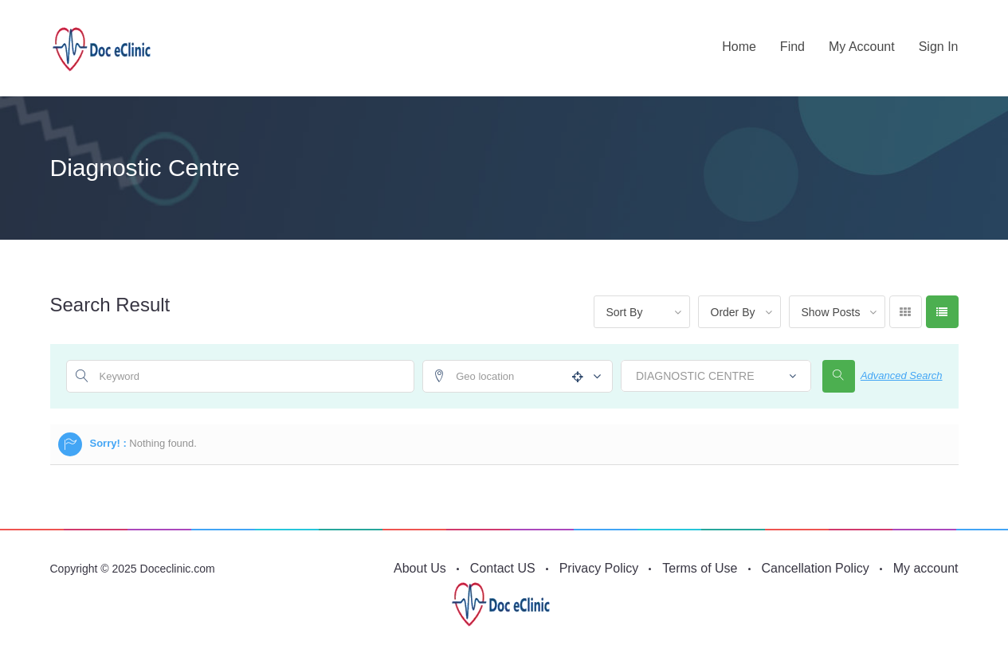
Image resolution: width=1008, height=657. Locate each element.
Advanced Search (902, 375)
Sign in (939, 46)
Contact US (502, 568)
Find (792, 46)
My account (862, 46)
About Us (420, 568)
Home (739, 46)
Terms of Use (699, 568)
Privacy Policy (599, 568)
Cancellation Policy (815, 568)
